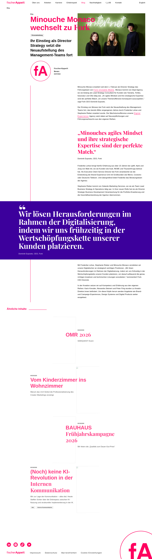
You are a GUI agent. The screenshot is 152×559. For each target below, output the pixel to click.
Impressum (35, 553)
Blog (8, 8)
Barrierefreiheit (69, 553)
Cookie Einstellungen (91, 553)
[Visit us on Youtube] (29, 545)
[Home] (16, 2)
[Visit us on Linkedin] (9, 545)
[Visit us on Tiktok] (22, 545)
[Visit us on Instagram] (16, 545)
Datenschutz (51, 553)
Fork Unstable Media (104, 90)
